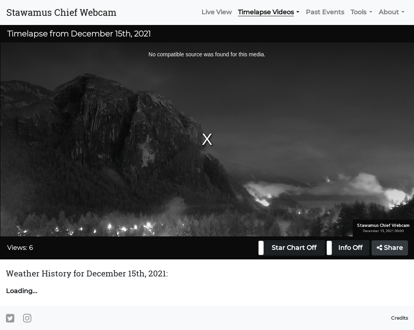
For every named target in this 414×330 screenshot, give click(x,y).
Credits (399, 318)
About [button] (389, 12)
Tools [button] (358, 12)
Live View (216, 12)
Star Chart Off (294, 247)
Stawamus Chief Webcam (61, 12)
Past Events (325, 12)
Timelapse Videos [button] (266, 12)
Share (390, 247)
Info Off (350, 247)
